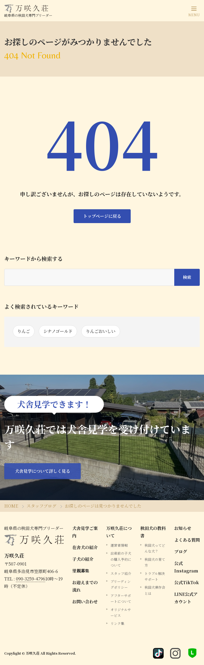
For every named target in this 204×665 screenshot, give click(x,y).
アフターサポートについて (120, 598)
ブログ (180, 552)
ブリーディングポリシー (120, 584)
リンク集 (117, 623)
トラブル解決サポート (154, 576)
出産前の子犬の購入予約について (120, 559)
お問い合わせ (85, 602)
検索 (187, 277)
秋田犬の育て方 (154, 562)
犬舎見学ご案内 (85, 532)
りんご (23, 331)
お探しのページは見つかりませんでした (103, 506)
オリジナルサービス (120, 612)
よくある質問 (187, 540)
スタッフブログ (41, 506)
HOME (11, 506)
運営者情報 (119, 545)
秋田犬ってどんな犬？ (154, 548)
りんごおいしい (101, 331)
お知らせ (182, 528)
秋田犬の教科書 (153, 532)
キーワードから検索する (33, 258)
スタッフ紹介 (120, 573)
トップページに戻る (102, 216)
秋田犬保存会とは (154, 590)
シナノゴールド (58, 331)
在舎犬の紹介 (85, 547)
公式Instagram (186, 567)
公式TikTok (186, 582)
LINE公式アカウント (186, 598)
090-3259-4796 (30, 579)
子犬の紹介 (83, 559)
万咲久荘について (119, 532)
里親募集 (80, 571)
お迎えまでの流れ (85, 586)
